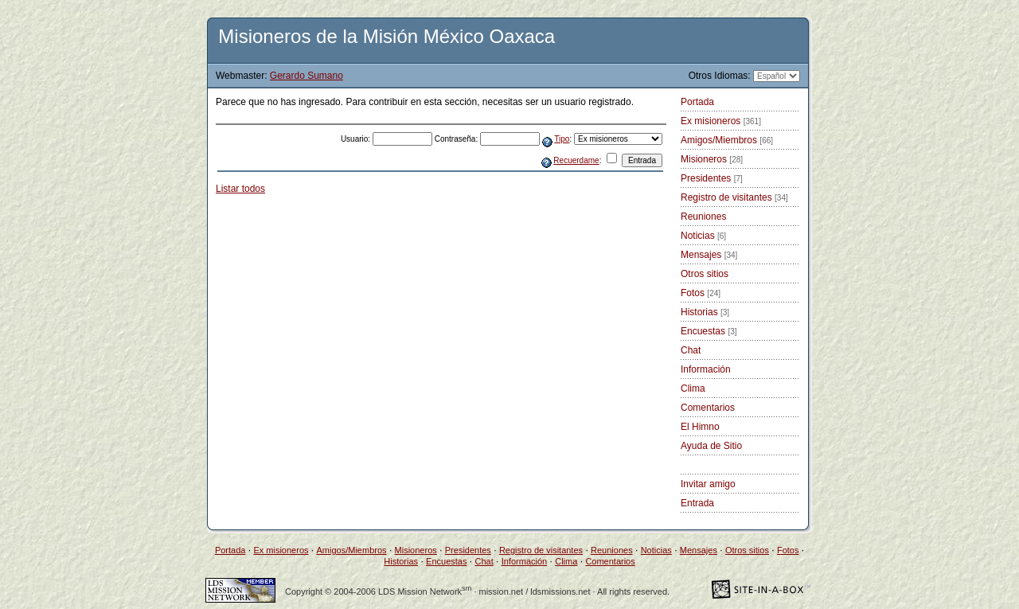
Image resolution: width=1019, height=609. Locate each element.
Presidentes (712, 178)
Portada (697, 101)
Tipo (561, 139)
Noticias (703, 235)
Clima (693, 388)
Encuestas (709, 331)
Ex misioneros (721, 121)
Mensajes (709, 254)
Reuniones (703, 216)
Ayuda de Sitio (711, 445)
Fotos (700, 293)
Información (706, 369)
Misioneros (712, 159)
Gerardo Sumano (306, 75)
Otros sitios (704, 273)
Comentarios (708, 407)
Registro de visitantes (734, 197)
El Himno (700, 426)
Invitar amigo (708, 484)
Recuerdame (576, 160)
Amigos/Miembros (727, 140)
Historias (705, 312)
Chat (691, 350)
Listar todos (240, 188)
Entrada (697, 503)
